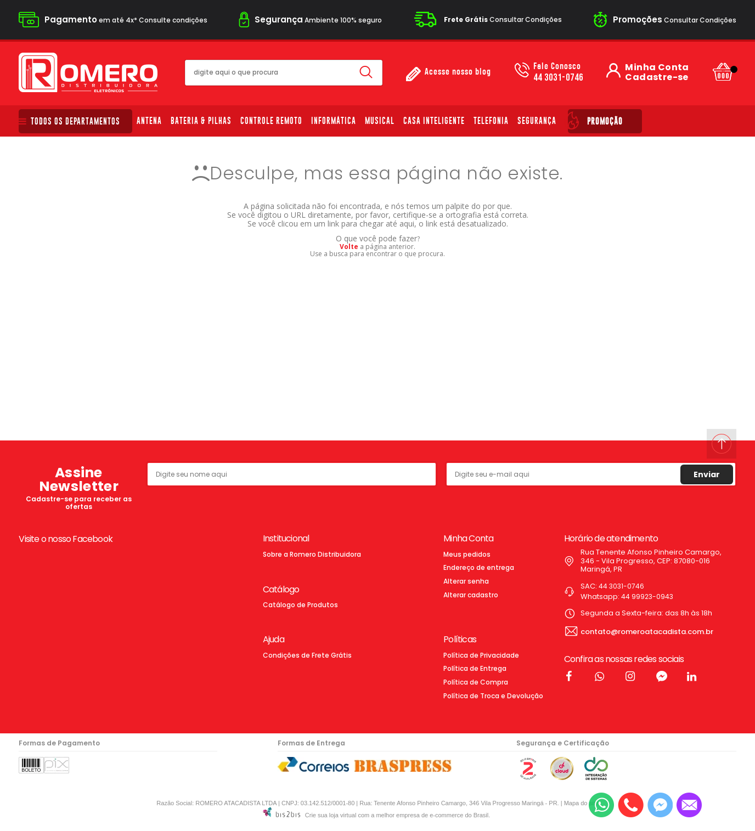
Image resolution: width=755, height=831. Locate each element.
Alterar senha (466, 581)
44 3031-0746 (558, 72)
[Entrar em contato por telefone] (631, 805)
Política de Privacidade (481, 655)
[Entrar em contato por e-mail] (689, 805)
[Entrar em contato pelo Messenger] (660, 805)
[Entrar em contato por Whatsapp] (601, 805)
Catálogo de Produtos (300, 604)
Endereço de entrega (478, 567)
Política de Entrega (474, 668)
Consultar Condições (503, 19)
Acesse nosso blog (458, 72)
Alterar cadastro (470, 595)
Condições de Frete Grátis (307, 655)
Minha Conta (657, 67)
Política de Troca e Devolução (493, 695)
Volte (349, 246)
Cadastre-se (656, 77)
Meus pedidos (467, 554)
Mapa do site (581, 803)
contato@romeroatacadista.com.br (647, 631)
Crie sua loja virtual (331, 815)
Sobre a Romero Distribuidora (312, 554)
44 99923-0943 (647, 596)
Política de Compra (475, 682)
